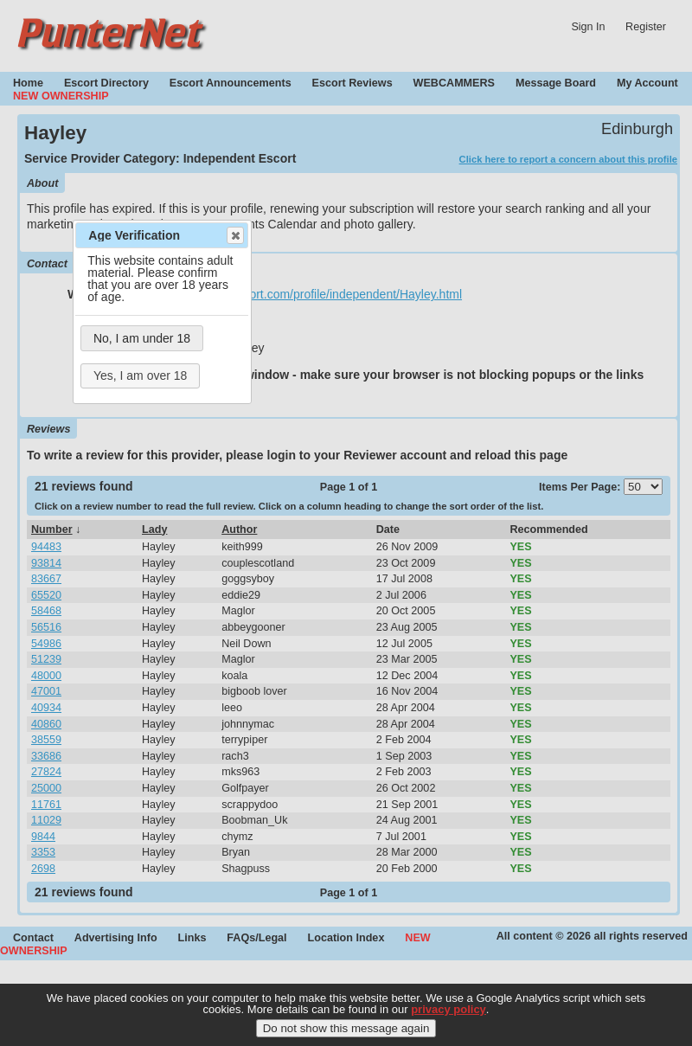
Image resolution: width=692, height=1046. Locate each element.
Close (234, 235)
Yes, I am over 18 (140, 375)
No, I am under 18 (141, 338)
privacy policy (448, 1010)
